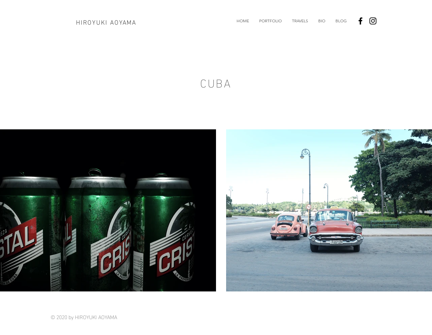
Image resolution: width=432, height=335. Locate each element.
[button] (270, 20)
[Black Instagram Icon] (373, 21)
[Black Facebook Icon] (360, 21)
